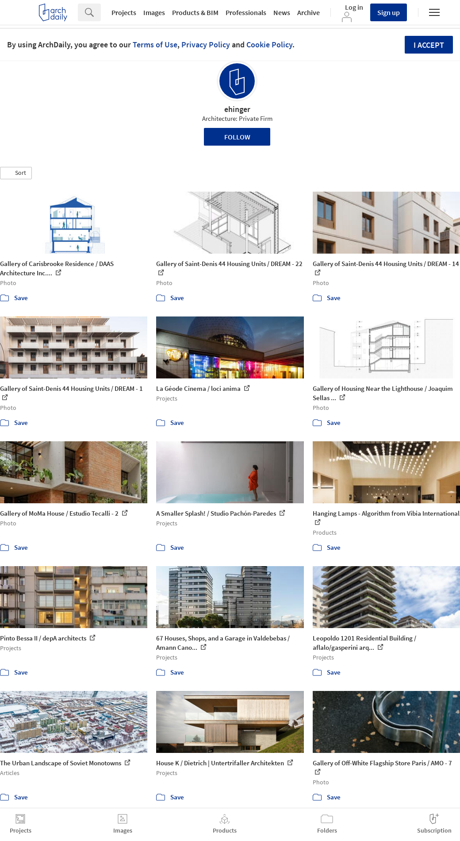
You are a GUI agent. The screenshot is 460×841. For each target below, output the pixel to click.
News (281, 12)
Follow (237, 136)
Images (154, 12)
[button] (16, 173)
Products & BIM (195, 12)
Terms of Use (155, 44)
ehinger (237, 109)
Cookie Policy (269, 44)
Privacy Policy (205, 44)
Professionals (246, 12)
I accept (429, 45)
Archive (308, 12)
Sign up (388, 12)
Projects (123, 12)
